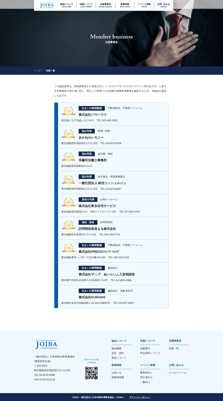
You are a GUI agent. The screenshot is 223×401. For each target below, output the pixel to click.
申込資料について (150, 353)
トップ (37, 70)
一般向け (145, 382)
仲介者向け (146, 377)
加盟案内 (145, 348)
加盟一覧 (174, 348)
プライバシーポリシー (140, 397)
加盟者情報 (118, 377)
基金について (119, 358)
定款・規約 (118, 353)
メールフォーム (177, 372)
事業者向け (146, 372)
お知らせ (116, 372)
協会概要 (116, 348)
